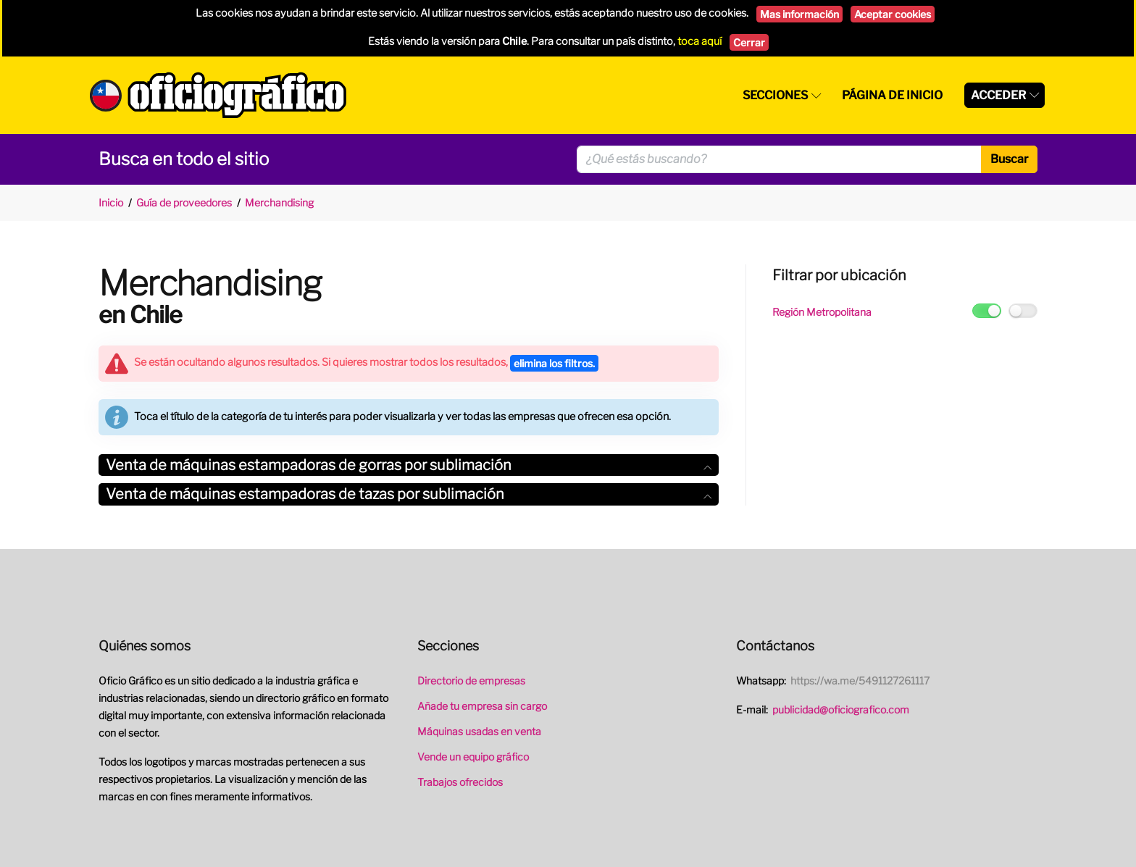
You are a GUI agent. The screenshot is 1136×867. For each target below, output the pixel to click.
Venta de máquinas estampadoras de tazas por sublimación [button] (408, 494)
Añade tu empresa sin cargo (482, 706)
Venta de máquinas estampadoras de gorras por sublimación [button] (408, 465)
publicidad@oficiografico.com (840, 709)
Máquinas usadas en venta (479, 731)
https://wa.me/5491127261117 (860, 680)
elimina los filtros (554, 363)
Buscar (1009, 159)
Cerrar (749, 42)
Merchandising (279, 202)
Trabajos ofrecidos (460, 782)
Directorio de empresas (471, 680)
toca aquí (699, 41)
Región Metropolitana (822, 312)
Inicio (111, 202)
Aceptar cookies (892, 14)
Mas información (799, 14)
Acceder (998, 95)
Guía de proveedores (184, 202)
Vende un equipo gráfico (473, 756)
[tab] (409, 465)
